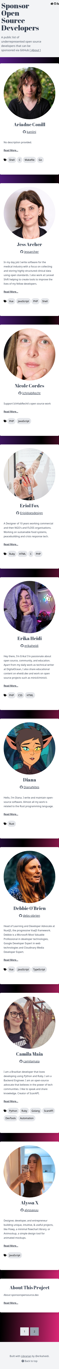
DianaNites (31, 787)
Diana (29, 780)
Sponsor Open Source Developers (20, 16)
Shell (12, 160)
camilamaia (31, 1061)
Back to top (30, 1361)
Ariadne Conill (29, 124)
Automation (27, 1118)
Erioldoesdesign (31, 513)
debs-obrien (31, 915)
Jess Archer (29, 244)
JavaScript (23, 301)
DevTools (10, 1118)
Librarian (26, 1356)
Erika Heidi (29, 638)
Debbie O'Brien (29, 908)
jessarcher (31, 252)
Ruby (12, 554)
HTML (22, 554)
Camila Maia (29, 1054)
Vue (11, 301)
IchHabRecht (31, 393)
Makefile (30, 160)
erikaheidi (31, 646)
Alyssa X (29, 1202)
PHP (35, 301)
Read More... (11, 150)
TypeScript (39, 969)
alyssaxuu (31, 1210)
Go (40, 160)
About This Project (30, 1287)
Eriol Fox (29, 505)
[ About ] (35, 50)
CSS (20, 695)
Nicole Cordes (29, 386)
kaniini (31, 132)
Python (13, 1111)
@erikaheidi (42, 1356)
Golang (35, 1111)
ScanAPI (48, 1111)
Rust (11, 823)
